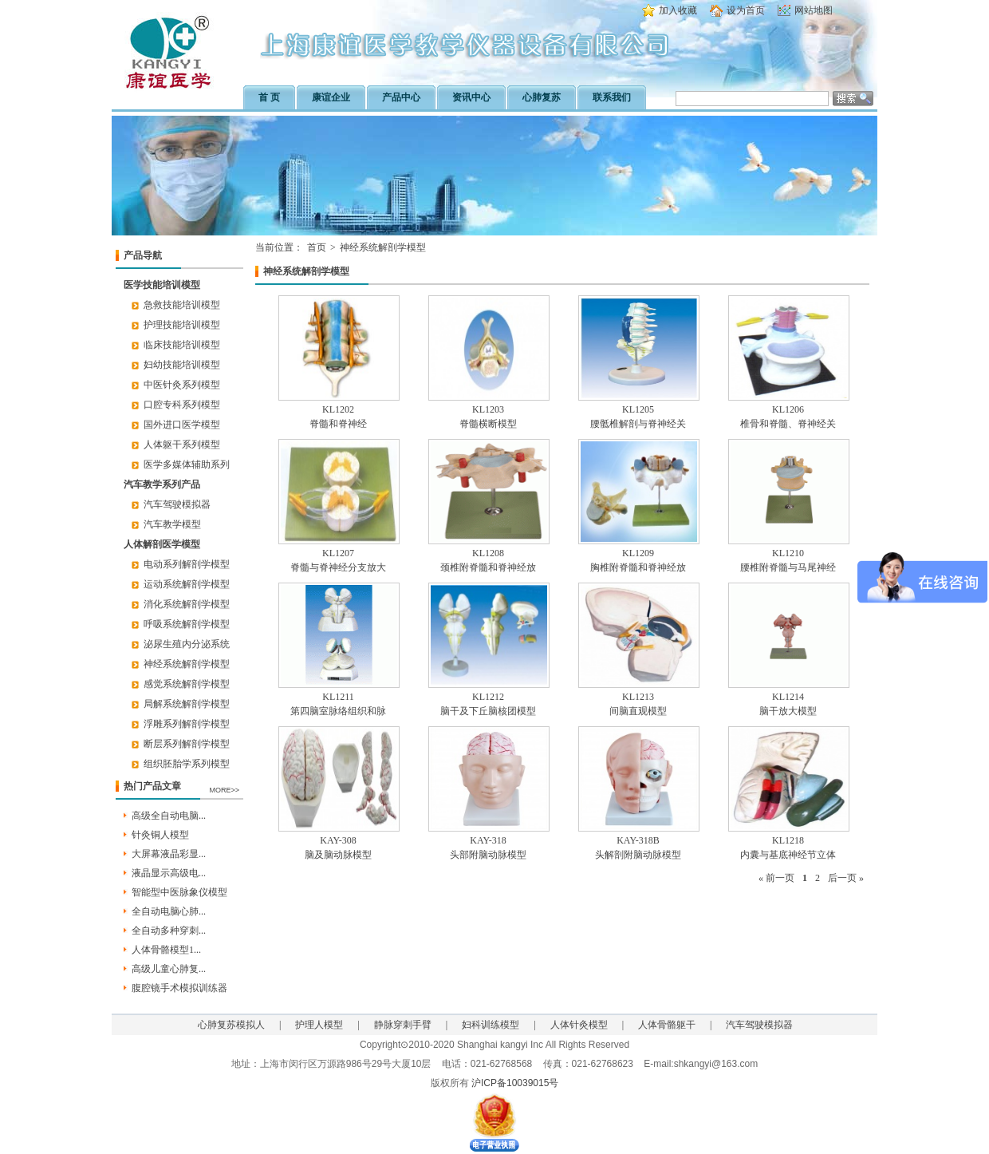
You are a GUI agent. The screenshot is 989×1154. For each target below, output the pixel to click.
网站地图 (813, 10)
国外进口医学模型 (182, 424)
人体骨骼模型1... (166, 949)
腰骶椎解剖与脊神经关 (638, 423)
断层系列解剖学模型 (187, 743)
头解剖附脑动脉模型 (638, 854)
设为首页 (746, 10)
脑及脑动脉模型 (338, 854)
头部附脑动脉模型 (488, 854)
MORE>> (224, 790)
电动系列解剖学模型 (187, 564)
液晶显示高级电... (169, 873)
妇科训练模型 (490, 1024)
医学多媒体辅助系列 (187, 464)
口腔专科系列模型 (182, 404)
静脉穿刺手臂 (402, 1024)
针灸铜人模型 (160, 834)
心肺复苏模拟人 (231, 1024)
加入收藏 (678, 10)
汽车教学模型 (172, 524)
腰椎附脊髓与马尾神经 (788, 567)
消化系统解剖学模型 (187, 604)
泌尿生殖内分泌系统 (187, 644)
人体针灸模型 (579, 1024)
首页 (316, 247)
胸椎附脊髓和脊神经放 (638, 567)
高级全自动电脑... (169, 815)
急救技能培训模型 (182, 304)
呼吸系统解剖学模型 (187, 624)
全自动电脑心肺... (169, 911)
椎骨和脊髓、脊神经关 (788, 423)
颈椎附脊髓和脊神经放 (488, 567)
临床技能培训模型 (182, 344)
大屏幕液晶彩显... (169, 854)
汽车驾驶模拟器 (177, 504)
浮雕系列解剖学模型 (187, 723)
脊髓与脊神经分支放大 (338, 567)
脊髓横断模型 (488, 423)
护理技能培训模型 (182, 324)
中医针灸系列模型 (182, 384)
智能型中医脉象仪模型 (179, 892)
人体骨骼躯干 (666, 1024)
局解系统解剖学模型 (187, 703)
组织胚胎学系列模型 (187, 763)
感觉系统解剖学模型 (187, 684)
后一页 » (846, 877)
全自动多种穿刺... (169, 930)
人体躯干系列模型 (182, 444)
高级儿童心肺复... (169, 968)
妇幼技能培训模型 (182, 364)
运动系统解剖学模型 (187, 584)
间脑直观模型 (638, 711)
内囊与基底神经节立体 (788, 854)
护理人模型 (319, 1024)
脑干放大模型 (788, 711)
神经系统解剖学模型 (187, 664)
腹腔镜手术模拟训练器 (179, 988)
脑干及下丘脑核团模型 (488, 711)
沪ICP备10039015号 (514, 1083)
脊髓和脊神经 (338, 423)
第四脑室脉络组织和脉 (338, 711)
